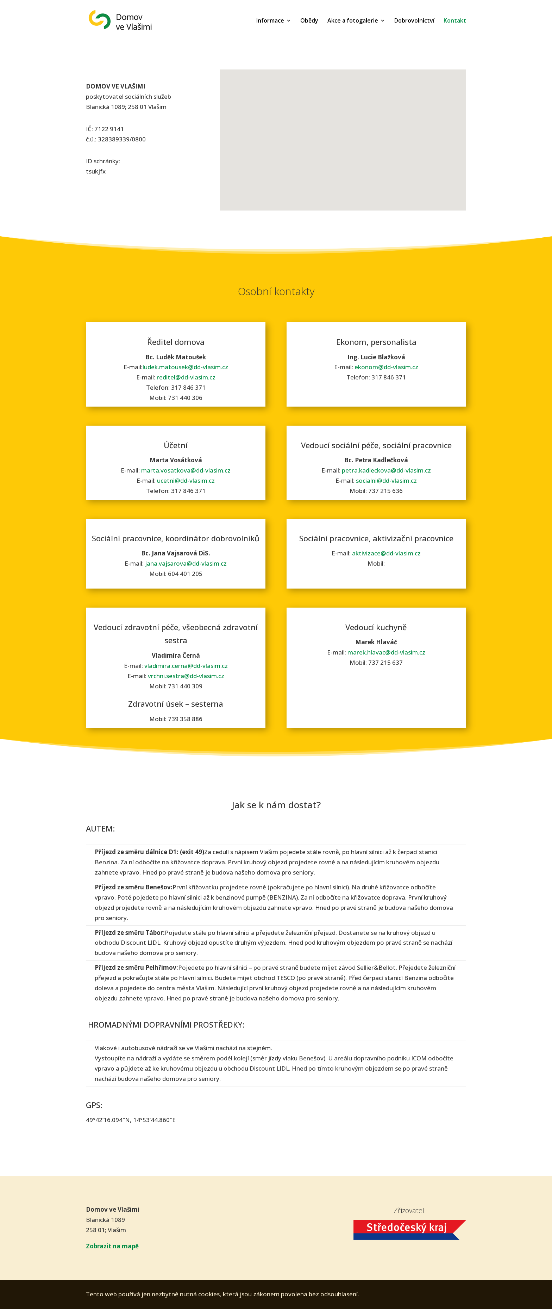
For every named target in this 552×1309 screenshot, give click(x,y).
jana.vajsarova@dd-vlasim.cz (186, 563)
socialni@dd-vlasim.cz (386, 480)
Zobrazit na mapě (112, 1246)
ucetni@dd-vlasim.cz (186, 480)
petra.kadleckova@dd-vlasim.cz (386, 470)
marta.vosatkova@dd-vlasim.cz (186, 470)
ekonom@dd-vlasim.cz (386, 367)
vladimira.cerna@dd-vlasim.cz (186, 666)
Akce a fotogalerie (352, 21)
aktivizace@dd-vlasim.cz (386, 553)
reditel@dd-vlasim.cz (186, 377)
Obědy (309, 21)
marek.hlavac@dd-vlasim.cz (386, 652)
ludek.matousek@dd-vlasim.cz (185, 367)
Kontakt (455, 21)
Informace (270, 21)
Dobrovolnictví (414, 21)
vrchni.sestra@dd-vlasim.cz (186, 676)
